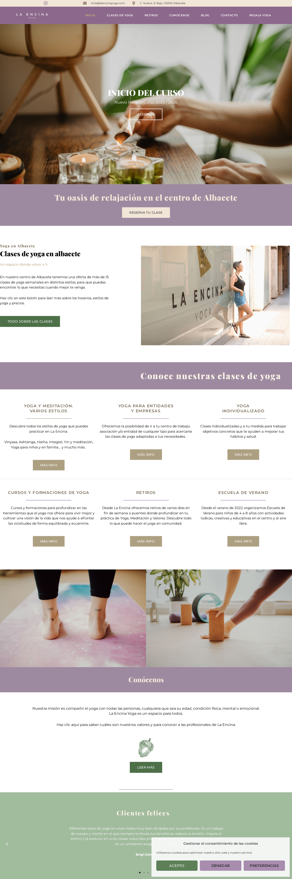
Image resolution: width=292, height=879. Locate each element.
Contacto (229, 15)
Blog (205, 15)
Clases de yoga (120, 15)
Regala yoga (260, 15)
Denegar (220, 865)
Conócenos (179, 15)
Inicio (90, 15)
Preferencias (264, 865)
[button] (7, 844)
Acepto (176, 865)
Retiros (151, 15)
